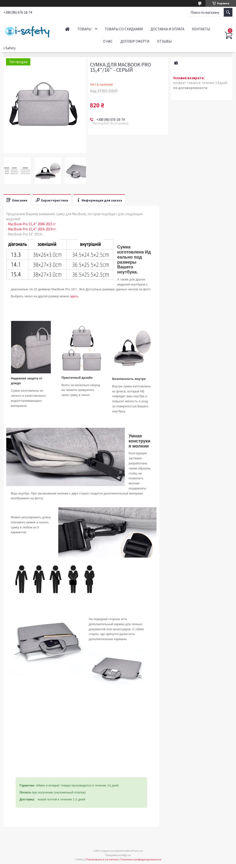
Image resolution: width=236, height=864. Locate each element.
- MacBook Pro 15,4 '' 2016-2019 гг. (31, 229)
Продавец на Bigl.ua (118, 855)
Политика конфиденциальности (140, 859)
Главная (67, 29)
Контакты (201, 29)
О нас (108, 41)
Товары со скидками (124, 29)
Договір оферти (134, 41)
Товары (84, 29)
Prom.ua (137, 850)
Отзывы (164, 41)
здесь (74, 296)
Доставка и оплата (167, 29)
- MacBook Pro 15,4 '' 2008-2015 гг (31, 224)
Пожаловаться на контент (102, 859)
